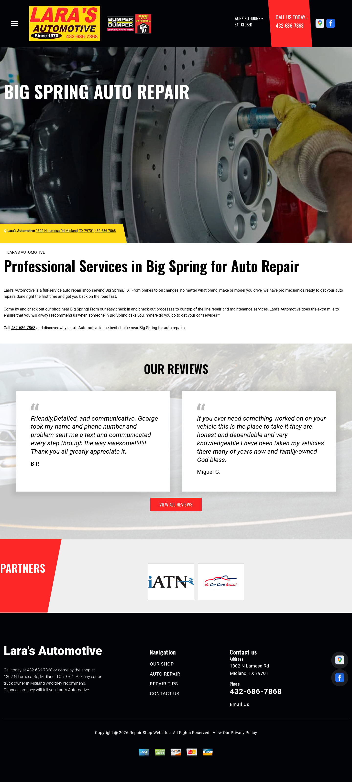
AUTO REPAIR (165, 674)
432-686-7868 (290, 25)
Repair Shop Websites (150, 732)
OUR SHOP (162, 664)
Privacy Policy (244, 732)
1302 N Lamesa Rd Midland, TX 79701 (65, 231)
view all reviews (176, 504)
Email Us (239, 704)
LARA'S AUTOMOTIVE (26, 252)
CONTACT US (164, 693)
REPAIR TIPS (164, 684)
